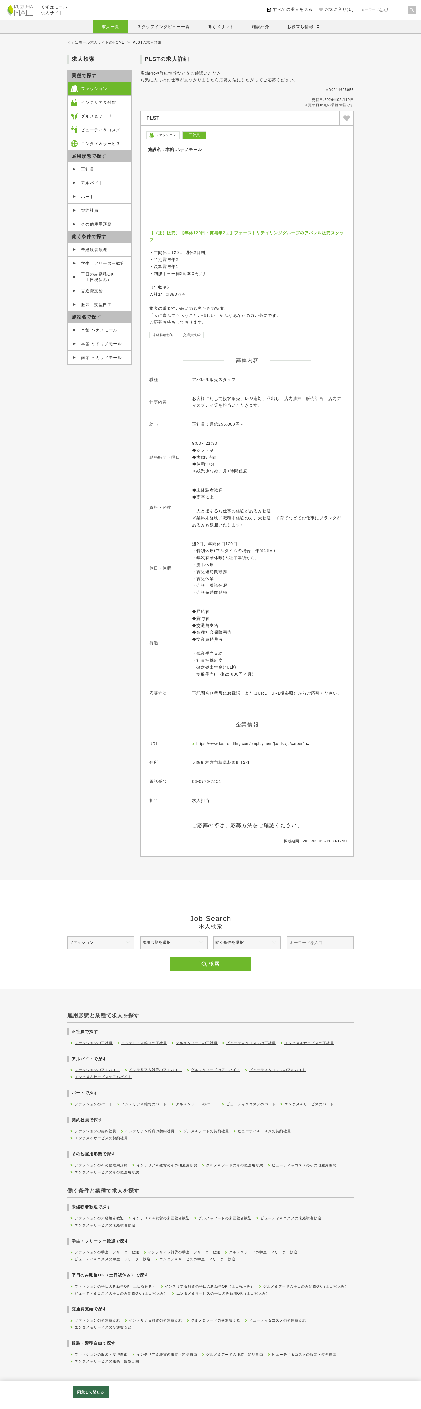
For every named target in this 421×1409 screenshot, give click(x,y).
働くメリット (221, 26)
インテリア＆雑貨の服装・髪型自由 (167, 1355)
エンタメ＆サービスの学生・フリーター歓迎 (197, 1259)
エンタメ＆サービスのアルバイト (103, 1077)
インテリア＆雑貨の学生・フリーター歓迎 (184, 1252)
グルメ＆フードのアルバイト (215, 1070)
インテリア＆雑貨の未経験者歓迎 (161, 1218)
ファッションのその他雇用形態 (101, 1165)
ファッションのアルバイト (97, 1070)
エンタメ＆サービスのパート (309, 1104)
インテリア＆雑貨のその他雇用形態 (167, 1165)
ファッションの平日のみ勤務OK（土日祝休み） (115, 1286)
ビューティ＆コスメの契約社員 (264, 1131)
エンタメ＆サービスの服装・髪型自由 (107, 1361)
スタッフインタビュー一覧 (163, 26)
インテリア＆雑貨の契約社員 (150, 1131)
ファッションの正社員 (94, 1043)
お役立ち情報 (300, 26)
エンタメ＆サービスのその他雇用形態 (107, 1172)
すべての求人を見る (293, 9)
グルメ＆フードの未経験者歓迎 (225, 1218)
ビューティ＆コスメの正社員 (251, 1043)
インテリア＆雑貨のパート (144, 1104)
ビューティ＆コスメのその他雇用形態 (304, 1165)
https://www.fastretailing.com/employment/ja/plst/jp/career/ (250, 744)
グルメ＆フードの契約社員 (206, 1131)
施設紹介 (260, 26)
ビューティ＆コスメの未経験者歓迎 (290, 1218)
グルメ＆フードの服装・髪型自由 (234, 1355)
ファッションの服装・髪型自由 (101, 1355)
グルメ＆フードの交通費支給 (215, 1320)
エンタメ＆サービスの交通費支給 (103, 1327)
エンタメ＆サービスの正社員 (309, 1043)
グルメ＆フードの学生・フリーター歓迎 (263, 1252)
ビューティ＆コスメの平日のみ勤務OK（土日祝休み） (121, 1293)
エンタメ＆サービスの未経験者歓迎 (105, 1225)
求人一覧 (110, 26)
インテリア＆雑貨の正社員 (144, 1043)
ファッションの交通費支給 (97, 1320)
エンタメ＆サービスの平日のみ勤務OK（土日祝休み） (222, 1293)
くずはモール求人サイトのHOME (96, 42)
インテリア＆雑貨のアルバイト (155, 1070)
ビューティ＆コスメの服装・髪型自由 (304, 1355)
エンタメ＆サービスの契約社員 (101, 1138)
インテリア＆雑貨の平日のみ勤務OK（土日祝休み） (209, 1286)
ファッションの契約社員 (95, 1131)
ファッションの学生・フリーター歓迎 (107, 1252)
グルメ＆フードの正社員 (197, 1043)
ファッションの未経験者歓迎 (99, 1218)
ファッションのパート (94, 1104)
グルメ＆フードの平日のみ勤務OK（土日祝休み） (305, 1286)
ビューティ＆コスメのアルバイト (277, 1070)
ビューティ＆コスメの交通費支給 (277, 1320)
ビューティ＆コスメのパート (251, 1104)
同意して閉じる (90, 1392)
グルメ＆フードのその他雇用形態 (234, 1165)
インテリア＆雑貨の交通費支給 (155, 1320)
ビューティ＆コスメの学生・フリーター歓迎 (113, 1259)
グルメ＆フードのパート (197, 1104)
